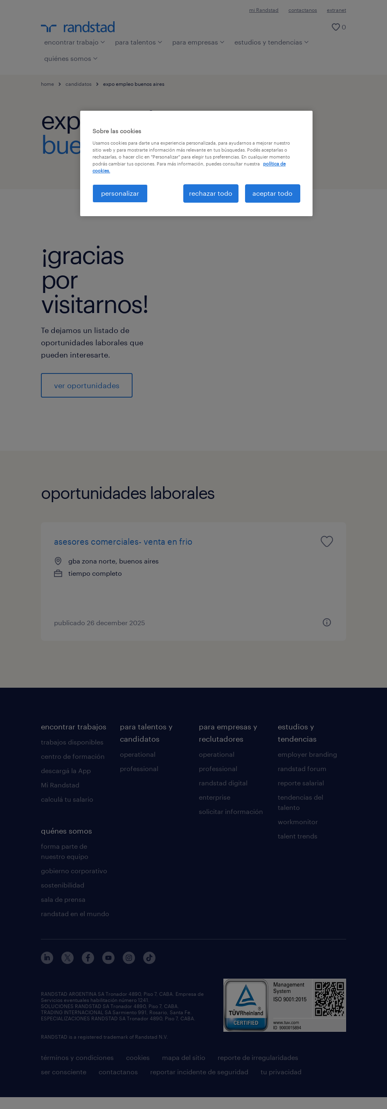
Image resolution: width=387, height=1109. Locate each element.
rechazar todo (210, 193)
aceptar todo (272, 193)
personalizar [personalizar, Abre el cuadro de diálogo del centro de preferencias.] (120, 193)
